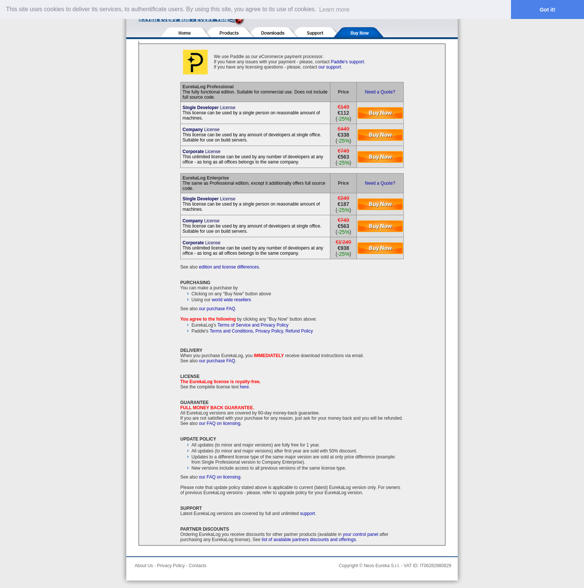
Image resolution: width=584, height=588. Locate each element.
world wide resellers (231, 299)
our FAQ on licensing (219, 423)
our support (329, 67)
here (244, 387)
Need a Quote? (380, 92)
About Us (144, 565)
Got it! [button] (547, 10)
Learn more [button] (334, 9)
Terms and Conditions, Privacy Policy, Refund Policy (261, 331)
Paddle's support (347, 61)
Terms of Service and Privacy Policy (253, 325)
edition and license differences (229, 267)
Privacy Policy (171, 565)
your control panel (360, 534)
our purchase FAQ (217, 308)
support (307, 513)
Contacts (197, 565)
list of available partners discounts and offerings (309, 539)
